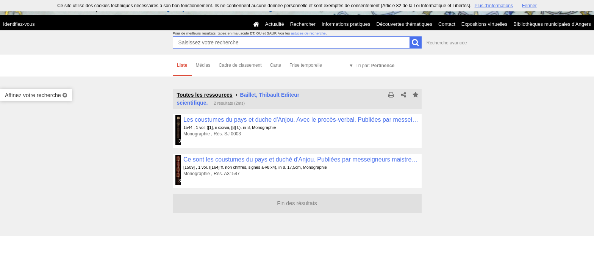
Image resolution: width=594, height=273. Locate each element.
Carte (275, 65)
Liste (182, 65)
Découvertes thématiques (404, 24)
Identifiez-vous (19, 24)
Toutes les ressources (205, 95)
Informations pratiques (346, 24)
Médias (203, 65)
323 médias (180, 141)
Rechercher (303, 24)
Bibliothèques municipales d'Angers (552, 24)
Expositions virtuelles (484, 24)
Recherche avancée (447, 43)
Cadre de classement (240, 65)
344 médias (180, 181)
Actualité (274, 24)
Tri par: (375, 65)
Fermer (529, 5)
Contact (446, 24)
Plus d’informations (494, 5)
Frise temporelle (305, 65)
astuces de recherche (308, 33)
